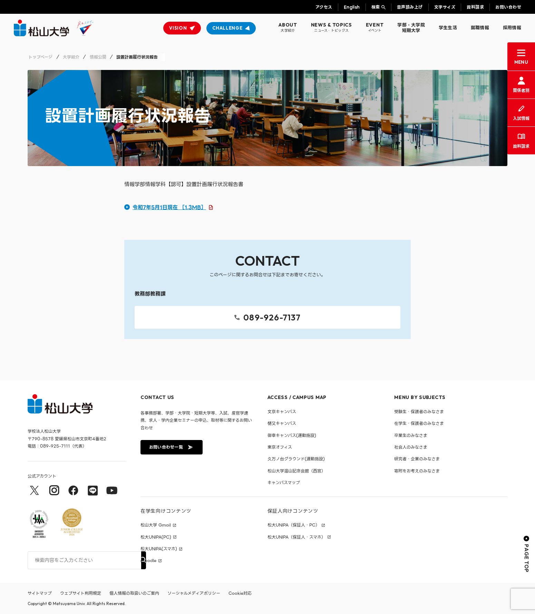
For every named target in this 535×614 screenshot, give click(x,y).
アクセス (323, 7)
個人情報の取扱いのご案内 (134, 593)
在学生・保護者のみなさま (419, 423)
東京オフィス (280, 447)
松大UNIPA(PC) (155, 537)
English (352, 7)
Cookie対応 (240, 593)
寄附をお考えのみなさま (417, 471)
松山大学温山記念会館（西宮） (296, 471)
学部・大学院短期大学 (411, 27)
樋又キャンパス (282, 423)
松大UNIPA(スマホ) (158, 548)
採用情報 (512, 27)
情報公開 (98, 57)
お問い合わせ (508, 7)
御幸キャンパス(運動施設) (292, 435)
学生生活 (448, 27)
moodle (148, 560)
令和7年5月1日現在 (169, 207)
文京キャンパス (282, 411)
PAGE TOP (526, 554)
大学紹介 (71, 57)
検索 (375, 7)
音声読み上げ (410, 7)
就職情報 (480, 27)
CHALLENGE (227, 28)
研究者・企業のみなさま (417, 459)
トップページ (40, 57)
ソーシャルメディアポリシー (193, 593)
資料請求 (475, 7)
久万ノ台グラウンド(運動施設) (296, 459)
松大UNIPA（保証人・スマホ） (296, 537)
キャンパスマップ (284, 482)
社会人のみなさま (410, 447)
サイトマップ (40, 593)
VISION (178, 28)
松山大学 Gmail (155, 525)
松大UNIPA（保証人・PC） (294, 525)
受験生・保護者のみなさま (419, 411)
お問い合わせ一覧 (171, 447)
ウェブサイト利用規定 (80, 593)
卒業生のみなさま (410, 435)
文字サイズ (444, 7)
